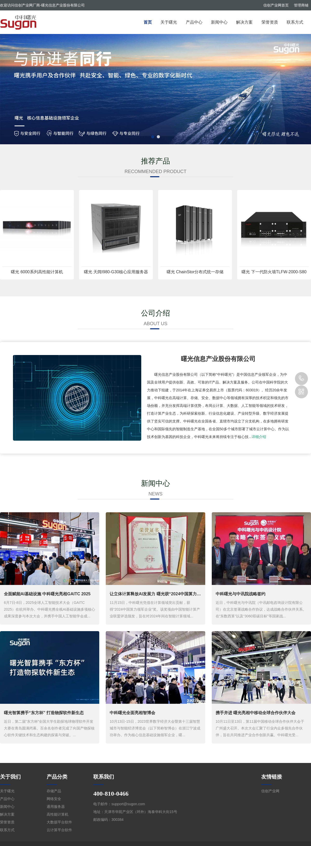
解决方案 (244, 22)
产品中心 (194, 22)
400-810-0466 (301, 378)
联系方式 (295, 22)
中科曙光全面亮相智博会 (132, 713)
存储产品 (54, 791)
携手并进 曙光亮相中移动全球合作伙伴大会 (255, 713)
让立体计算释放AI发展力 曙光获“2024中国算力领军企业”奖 (165, 594)
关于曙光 (168, 22)
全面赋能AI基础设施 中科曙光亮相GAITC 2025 (47, 594)
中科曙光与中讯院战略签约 (240, 594)
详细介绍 (259, 437)
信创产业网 (270, 791)
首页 (148, 22)
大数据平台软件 (59, 822)
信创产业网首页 (276, 5)
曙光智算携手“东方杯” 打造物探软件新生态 (44, 713)
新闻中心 (219, 22)
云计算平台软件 (59, 830)
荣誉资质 (269, 22)
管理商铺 (301, 5)
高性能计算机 (57, 814)
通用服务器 (56, 806)
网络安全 (54, 799)
